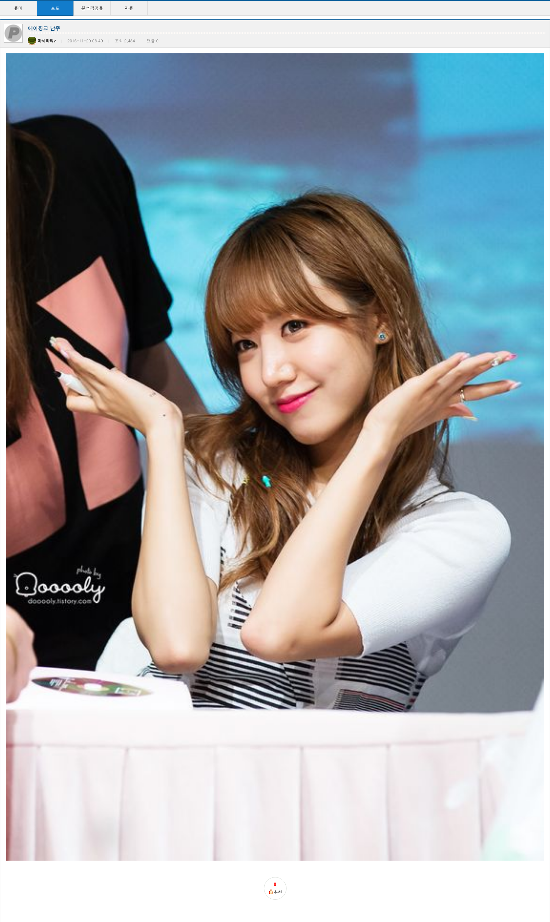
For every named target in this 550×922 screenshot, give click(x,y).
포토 (55, 8)
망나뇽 (468, 643)
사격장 (164, 719)
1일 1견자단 (473, 719)
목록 (542, 561)
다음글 (30, 561)
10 (321, 892)
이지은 (316, 719)
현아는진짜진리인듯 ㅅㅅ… (413, 643)
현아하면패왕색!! (251, 719)
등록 (523, 486)
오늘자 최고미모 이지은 (106, 795)
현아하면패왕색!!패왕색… (259, 795)
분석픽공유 (92, 8)
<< (205, 892)
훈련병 (42, 462)
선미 (86, 719)
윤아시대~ (320, 643)
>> (345, 892)
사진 (11, 719)
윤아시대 (15, 643)
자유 (129, 8)
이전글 (9, 561)
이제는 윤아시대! (252, 643)
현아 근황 (168, 643)
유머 (18, 8)
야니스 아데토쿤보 (176, 795)
